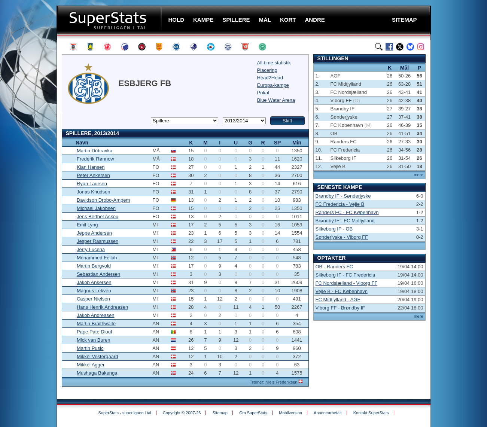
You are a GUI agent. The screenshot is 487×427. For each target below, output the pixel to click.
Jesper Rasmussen (97, 241)
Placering (267, 70)
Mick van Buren (93, 340)
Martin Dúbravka (94, 150)
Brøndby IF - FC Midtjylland (345, 220)
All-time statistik (274, 62)
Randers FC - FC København (347, 212)
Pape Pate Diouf (94, 332)
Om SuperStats (253, 413)
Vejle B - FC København (342, 291)
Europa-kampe (273, 85)
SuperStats (110, 20)
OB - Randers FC (334, 266)
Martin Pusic (90, 348)
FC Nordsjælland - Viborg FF (347, 283)
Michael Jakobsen (96, 208)
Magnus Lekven (94, 290)
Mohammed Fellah (97, 257)
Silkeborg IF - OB (334, 229)
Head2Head (270, 77)
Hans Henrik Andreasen (102, 307)
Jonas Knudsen (93, 192)
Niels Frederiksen (281, 382)
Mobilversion (290, 413)
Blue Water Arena (276, 100)
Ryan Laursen (92, 183)
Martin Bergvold (94, 266)
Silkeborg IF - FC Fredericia (345, 275)
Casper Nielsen (93, 299)
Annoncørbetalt (328, 413)
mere (418, 175)
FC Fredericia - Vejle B (340, 204)
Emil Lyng (87, 225)
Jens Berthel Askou (97, 216)
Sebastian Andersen (98, 274)
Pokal (263, 92)
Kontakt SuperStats (371, 413)
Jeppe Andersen (94, 233)
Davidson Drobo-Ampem (103, 200)
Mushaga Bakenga (97, 373)
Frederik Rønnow (95, 159)
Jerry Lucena (91, 249)
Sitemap (220, 413)
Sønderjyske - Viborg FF (342, 237)
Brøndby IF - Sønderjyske (343, 196)
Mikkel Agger (90, 364)
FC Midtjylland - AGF (338, 299)
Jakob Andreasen (95, 315)
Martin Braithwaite (96, 323)
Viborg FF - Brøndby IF (340, 308)
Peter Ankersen (93, 175)
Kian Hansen (90, 167)
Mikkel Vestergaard (97, 356)
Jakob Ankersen (94, 282)
